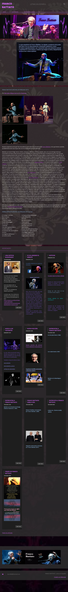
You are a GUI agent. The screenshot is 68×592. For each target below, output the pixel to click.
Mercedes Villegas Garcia (11, 95)
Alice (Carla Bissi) (33, 180)
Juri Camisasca (32, 175)
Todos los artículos (7, 535)
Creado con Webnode (60, 579)
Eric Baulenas (22, 95)
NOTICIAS (52, 258)
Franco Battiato (46, 149)
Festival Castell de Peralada (15, 209)
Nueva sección (32, 331)
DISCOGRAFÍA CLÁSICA (29, 14)
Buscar (64, 4)
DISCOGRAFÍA (15, 14)
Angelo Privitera (39, 164)
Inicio (4, 14)
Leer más (18, 310)
